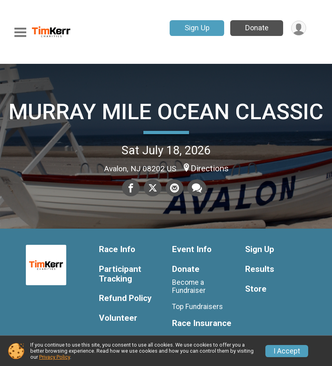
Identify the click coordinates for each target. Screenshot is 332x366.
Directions (210, 168)
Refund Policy (125, 298)
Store (256, 289)
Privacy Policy (54, 357)
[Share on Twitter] (153, 187)
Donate (257, 27)
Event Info (192, 249)
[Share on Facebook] (131, 187)
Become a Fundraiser (189, 286)
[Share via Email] (174, 187)
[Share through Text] (196, 187)
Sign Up (197, 27)
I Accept (286, 351)
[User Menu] (298, 28)
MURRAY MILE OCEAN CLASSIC (166, 111)
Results (259, 269)
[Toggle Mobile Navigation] (20, 32)
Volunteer (118, 318)
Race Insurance (201, 323)
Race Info (117, 249)
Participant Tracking (120, 274)
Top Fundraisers (197, 307)
